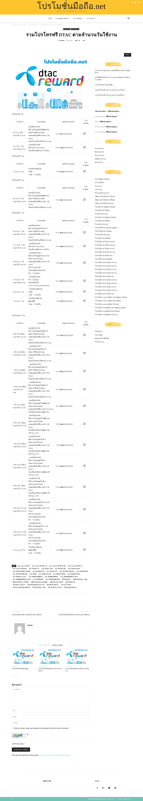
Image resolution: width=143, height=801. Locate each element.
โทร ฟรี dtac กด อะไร (19, 585)
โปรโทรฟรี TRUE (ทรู (102, 235)
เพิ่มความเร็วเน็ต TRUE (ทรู (104, 203)
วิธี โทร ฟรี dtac (66, 579)
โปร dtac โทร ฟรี (66, 585)
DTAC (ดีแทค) (78, 18)
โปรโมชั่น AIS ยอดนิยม (103, 238)
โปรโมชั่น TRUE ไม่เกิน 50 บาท (105, 287)
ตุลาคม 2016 (99, 162)
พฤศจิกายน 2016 (100, 159)
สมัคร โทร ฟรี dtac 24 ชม (80, 579)
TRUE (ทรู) (91, 18)
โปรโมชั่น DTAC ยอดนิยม (103, 259)
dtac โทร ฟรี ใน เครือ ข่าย (20, 574)
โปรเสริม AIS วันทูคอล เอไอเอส (105, 217)
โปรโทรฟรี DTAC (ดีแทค (103, 231)
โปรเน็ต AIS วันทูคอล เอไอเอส (105, 207)
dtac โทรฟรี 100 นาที (45, 574)
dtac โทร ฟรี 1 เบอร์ (47, 568)
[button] (128, 19)
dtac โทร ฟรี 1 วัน (34, 568)
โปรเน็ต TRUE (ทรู (101, 214)
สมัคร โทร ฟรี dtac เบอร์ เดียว (39, 582)
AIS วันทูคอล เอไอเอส (62, 18)
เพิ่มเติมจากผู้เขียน (57, 645)
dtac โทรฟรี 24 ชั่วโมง (59, 574)
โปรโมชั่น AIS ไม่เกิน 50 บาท (104, 249)
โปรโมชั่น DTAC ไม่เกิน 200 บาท (106, 266)
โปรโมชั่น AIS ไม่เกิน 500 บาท (105, 252)
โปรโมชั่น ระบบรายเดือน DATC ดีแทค (108, 301)
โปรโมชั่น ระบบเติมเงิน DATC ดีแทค (107, 311)
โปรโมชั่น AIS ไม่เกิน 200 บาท (105, 245)
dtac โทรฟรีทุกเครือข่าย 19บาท (69, 576)
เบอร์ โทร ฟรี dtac (70, 582)
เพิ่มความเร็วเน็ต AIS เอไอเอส (105, 196)
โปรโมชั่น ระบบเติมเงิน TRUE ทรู (106, 315)
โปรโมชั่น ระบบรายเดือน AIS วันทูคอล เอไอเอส (111, 297)
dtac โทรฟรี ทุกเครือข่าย (35, 576)
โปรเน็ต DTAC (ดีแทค (102, 210)
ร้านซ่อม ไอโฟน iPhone (124, 799)
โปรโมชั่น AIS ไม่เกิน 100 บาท (105, 242)
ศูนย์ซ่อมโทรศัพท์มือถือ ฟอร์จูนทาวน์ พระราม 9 (101, 799)
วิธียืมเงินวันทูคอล (113, 111)
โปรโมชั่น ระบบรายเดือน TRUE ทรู (107, 304)
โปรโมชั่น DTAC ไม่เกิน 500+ (104, 276)
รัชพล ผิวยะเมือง (100, 111)
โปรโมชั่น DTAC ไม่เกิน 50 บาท (105, 269)
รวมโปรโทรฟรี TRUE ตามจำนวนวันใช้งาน (110, 95)
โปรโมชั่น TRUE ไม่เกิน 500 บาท (106, 290)
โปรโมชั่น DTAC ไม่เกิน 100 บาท (105, 263)
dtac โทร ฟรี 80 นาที (38, 571)
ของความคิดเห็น (102, 338)
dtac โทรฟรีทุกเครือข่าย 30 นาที (21, 579)
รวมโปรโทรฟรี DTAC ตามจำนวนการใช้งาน (74, 615)
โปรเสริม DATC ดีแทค (102, 221)
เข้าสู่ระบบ (98, 331)
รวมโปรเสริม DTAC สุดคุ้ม (20, 668)
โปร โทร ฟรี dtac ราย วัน (55, 587)
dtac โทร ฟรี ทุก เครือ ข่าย (67, 571)
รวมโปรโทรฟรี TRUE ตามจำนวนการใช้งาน (110, 90)
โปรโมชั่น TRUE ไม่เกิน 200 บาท (106, 283)
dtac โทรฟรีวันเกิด (38, 579)
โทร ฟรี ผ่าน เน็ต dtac (53, 585)
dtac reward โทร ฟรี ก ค (75, 566)
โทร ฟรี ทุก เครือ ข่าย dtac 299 (35, 585)
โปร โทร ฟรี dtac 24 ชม (38, 587)
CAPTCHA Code (17, 744)
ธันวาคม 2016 (99, 155)
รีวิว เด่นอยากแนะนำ (102, 193)
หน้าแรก (14, 25)
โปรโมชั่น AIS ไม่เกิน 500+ (104, 256)
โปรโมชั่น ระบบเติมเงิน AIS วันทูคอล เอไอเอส (110, 308)
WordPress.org (99, 342)
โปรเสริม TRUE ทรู (101, 224)
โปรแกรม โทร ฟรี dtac (70, 587)
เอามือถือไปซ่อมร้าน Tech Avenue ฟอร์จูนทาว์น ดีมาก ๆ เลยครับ (112, 78)
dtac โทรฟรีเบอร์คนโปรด (53, 579)
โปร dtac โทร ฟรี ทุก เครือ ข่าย (21, 587)
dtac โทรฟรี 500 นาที (73, 574)
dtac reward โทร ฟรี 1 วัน (39, 566)
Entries (98, 335)
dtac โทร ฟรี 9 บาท (51, 571)
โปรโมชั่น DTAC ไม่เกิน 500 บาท (106, 273)
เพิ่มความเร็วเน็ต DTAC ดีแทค (105, 200)
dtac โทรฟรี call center (19, 576)
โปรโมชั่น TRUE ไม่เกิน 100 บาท (106, 280)
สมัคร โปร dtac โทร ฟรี (56, 582)
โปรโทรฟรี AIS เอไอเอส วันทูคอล (106, 228)
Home (50, 18)
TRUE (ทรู (98, 190)
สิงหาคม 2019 (99, 152)
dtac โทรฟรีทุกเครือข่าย (51, 576)
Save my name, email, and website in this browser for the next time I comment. (41, 728)
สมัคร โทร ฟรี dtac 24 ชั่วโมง (21, 582)
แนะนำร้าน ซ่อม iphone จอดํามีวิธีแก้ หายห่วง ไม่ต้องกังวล (112, 72)
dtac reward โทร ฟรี (23, 566)
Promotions (22, 25)
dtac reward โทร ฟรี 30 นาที (57, 566)
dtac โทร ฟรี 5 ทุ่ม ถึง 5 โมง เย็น (21, 571)
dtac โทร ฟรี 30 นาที (73, 568)
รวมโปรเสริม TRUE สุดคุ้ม (104, 85)
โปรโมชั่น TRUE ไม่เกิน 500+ (105, 294)
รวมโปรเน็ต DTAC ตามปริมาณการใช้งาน (27, 615)
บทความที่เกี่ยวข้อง (44, 645)
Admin (62, 40)
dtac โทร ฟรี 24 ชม (60, 568)
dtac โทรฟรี (33, 574)
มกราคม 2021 (99, 148)
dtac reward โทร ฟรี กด (20, 568)
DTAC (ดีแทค (99, 183)
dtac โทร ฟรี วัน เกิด (82, 571)
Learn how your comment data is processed (54, 755)
